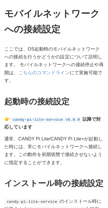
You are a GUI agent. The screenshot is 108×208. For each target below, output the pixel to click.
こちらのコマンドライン (44, 72)
